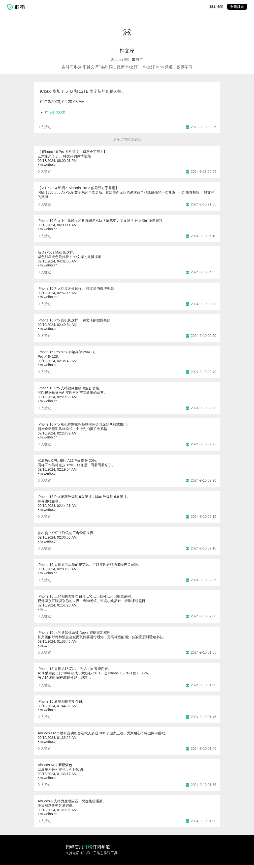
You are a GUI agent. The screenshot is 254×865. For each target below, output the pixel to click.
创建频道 (237, 7)
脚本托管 (216, 7)
